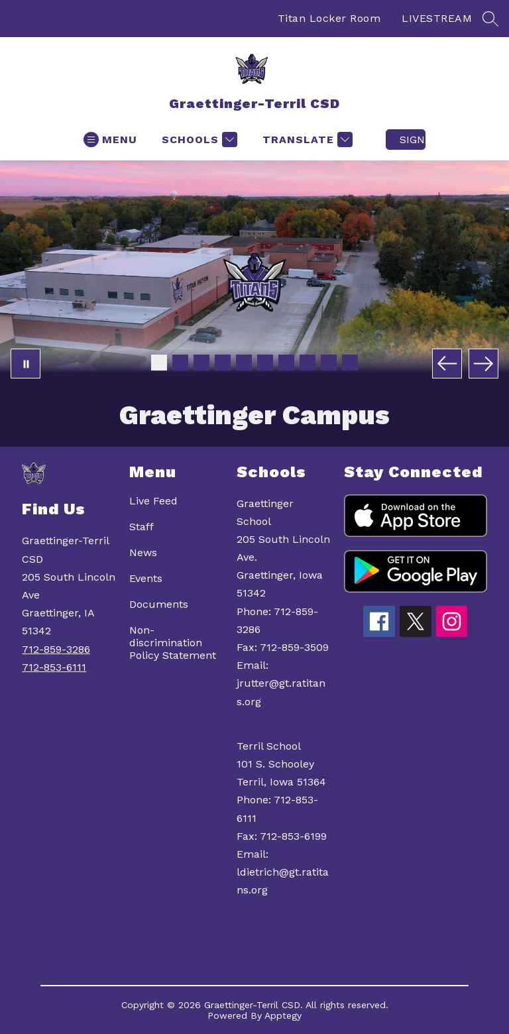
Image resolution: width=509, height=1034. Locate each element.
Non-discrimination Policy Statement (172, 642)
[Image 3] (201, 363)
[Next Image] (483, 363)
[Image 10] (350, 363)
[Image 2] (180, 363)
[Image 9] (329, 363)
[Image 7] (286, 363)
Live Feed (153, 500)
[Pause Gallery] (25, 363)
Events (145, 578)
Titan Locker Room (329, 18)
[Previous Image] (447, 363)
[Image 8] (307, 363)
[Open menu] (110, 139)
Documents (158, 604)
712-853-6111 (54, 667)
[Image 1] (159, 363)
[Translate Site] (306, 139)
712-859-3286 (56, 649)
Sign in (412, 139)
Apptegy (283, 1015)
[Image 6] (265, 363)
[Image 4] (223, 363)
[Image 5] (244, 363)
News (143, 552)
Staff (141, 526)
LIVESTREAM (437, 18)
